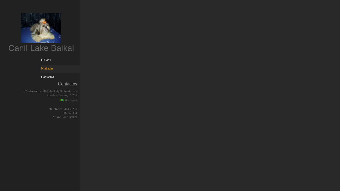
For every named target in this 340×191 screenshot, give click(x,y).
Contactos (47, 77)
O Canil (46, 60)
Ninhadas (47, 68)
